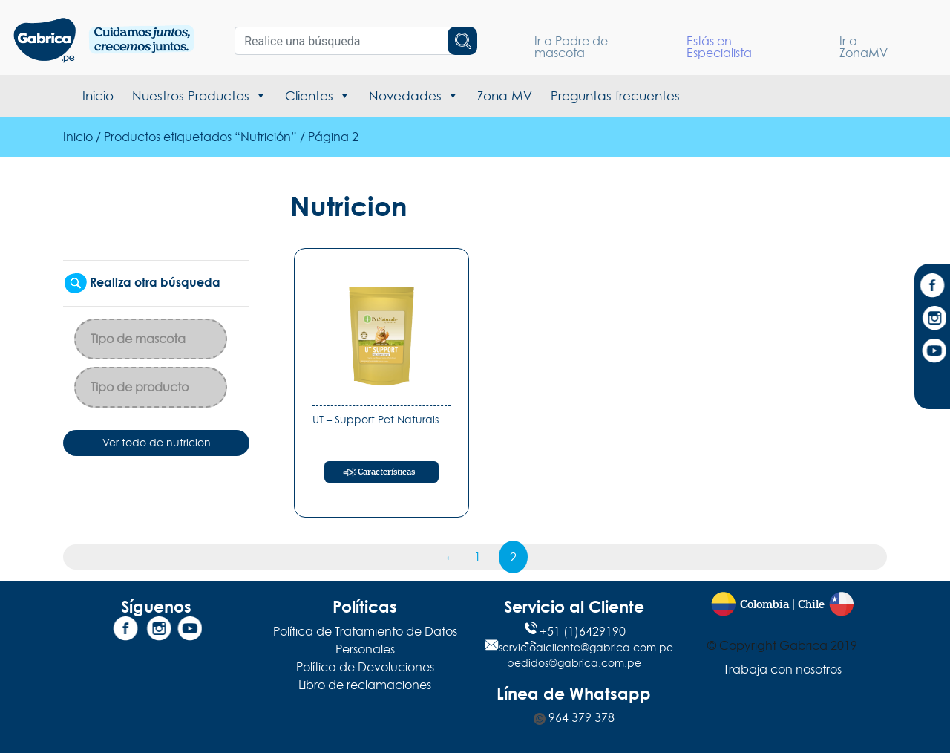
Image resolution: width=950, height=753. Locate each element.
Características (386, 471)
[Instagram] (932, 320)
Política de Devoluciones (365, 667)
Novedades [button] (414, 96)
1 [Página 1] (477, 557)
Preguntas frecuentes (615, 96)
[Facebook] (932, 287)
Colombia (764, 605)
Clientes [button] (317, 96)
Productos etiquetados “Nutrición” (200, 136)
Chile (811, 605)
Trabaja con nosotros (783, 669)
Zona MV (504, 96)
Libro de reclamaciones (364, 685)
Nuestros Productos (199, 96)
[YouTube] (932, 352)
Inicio (98, 96)
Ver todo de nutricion (156, 442)
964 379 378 (574, 717)
